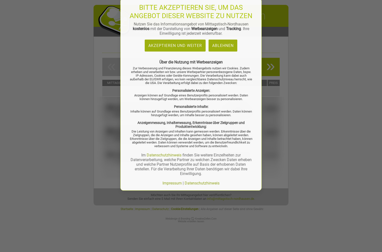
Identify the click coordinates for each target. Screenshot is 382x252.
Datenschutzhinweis (164, 81)
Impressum (172, 109)
